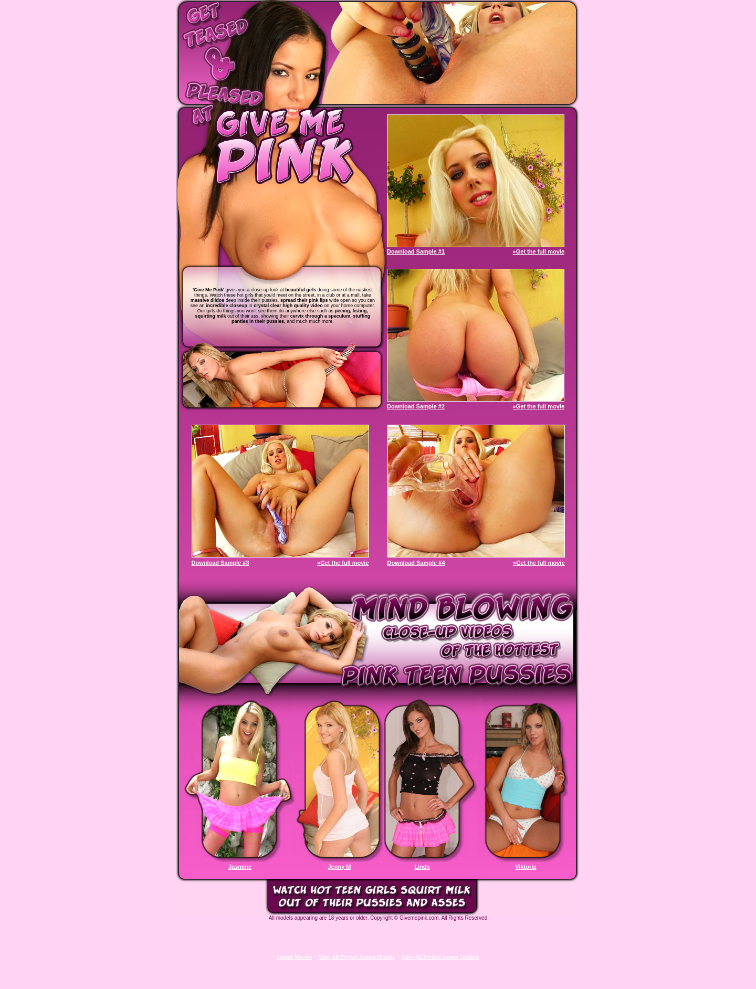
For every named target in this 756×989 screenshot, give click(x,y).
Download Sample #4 (416, 563)
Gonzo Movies (294, 956)
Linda (421, 867)
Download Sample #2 (416, 406)
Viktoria (525, 867)
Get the (540, 251)
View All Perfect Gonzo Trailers (440, 956)
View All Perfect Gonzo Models (356, 956)
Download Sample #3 (220, 563)
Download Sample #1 (416, 251)
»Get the (525, 406)
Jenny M (339, 867)
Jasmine (239, 867)
